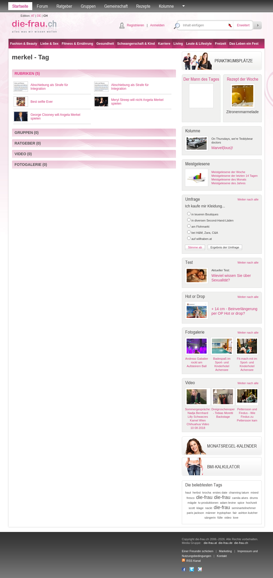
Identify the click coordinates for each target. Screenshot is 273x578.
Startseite (20, 6)
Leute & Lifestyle (199, 44)
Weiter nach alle (248, 199)
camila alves (240, 497)
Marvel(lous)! (222, 148)
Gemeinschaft (116, 6)
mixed (254, 492)
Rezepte (143, 6)
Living (178, 44)
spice (241, 502)
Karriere (164, 44)
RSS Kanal (191, 560)
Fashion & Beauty (23, 44)
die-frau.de (226, 542)
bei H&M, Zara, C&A (204, 232)
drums (254, 497)
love (235, 517)
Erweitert (243, 25)
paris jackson (195, 512)
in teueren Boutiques (204, 214)
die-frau (204, 497)
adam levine (228, 502)
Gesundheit (105, 44)
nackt (208, 508)
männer (210, 512)
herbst (196, 492)
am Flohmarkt (200, 226)
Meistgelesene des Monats (228, 179)
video (227, 517)
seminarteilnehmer (244, 508)
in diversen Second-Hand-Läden (212, 220)
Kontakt (222, 555)
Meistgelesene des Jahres (228, 183)
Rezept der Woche (242, 79)
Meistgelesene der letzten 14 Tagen (234, 175)
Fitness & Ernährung (77, 44)
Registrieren (135, 25)
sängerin (210, 517)
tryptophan (224, 512)
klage (199, 508)
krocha (206, 492)
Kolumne (166, 6)
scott (192, 508)
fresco (191, 497)
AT (32, 15)
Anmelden (157, 25)
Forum (42, 6)
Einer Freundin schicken (197, 551)
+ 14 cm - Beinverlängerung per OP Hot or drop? (234, 311)
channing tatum (239, 492)
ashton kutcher (248, 512)
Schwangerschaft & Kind (136, 44)
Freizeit (220, 44)
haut (188, 492)
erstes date (220, 492)
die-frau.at (210, 542)
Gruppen (88, 6)
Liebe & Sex (49, 44)
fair (235, 512)
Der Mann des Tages (201, 79)
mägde (192, 502)
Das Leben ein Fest (243, 44)
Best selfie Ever (42, 102)
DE (39, 15)
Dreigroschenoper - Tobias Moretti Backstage (223, 413)
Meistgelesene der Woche (228, 172)
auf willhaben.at (201, 238)
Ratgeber (64, 6)
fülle (220, 517)
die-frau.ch (241, 542)
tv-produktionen (208, 502)
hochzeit (251, 502)
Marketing (225, 551)
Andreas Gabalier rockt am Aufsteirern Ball (196, 362)
